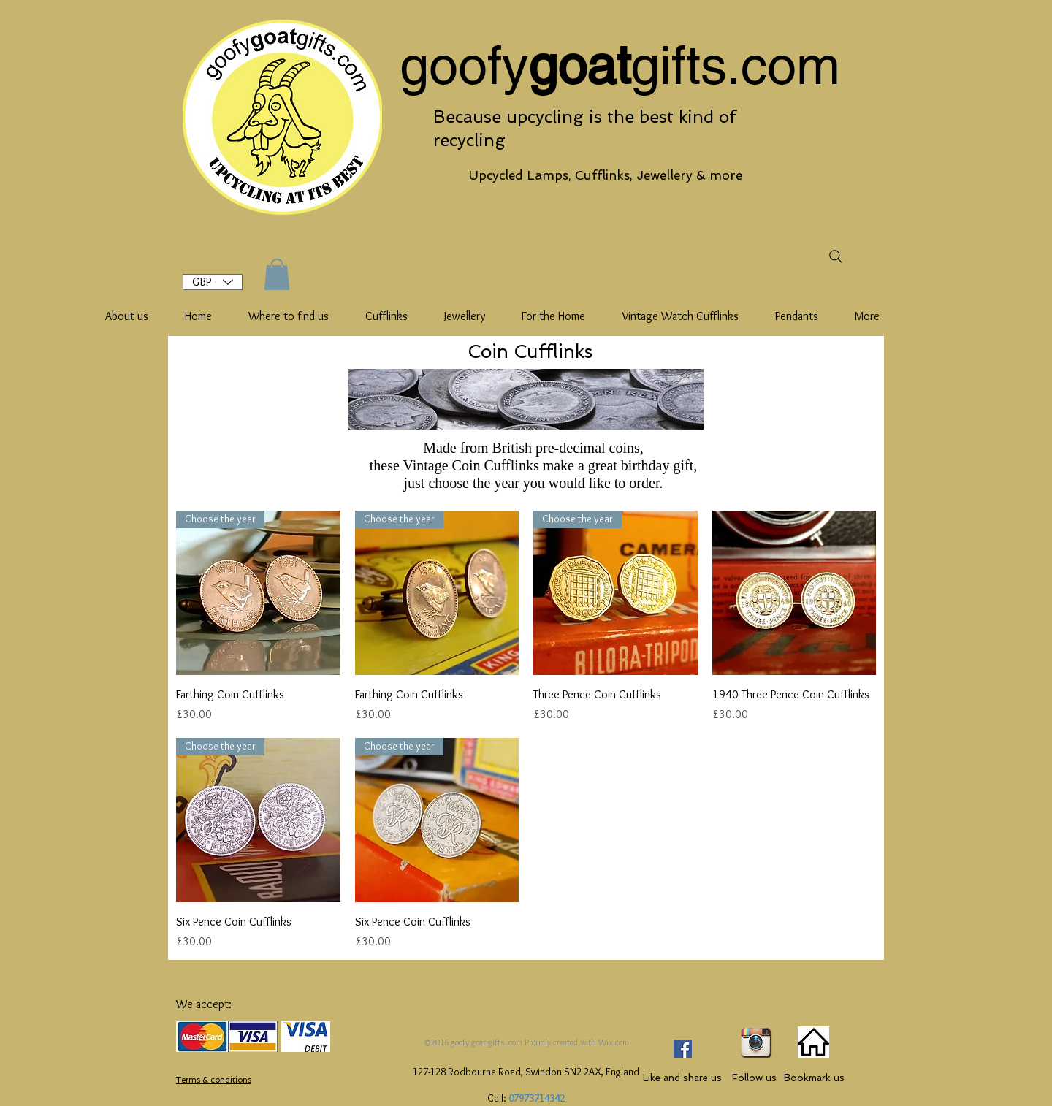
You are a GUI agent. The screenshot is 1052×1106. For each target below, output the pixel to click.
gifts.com (735, 65)
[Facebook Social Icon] (683, 1049)
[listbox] (213, 282)
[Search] (835, 256)
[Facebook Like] (688, 1018)
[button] (213, 282)
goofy (464, 65)
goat (579, 65)
